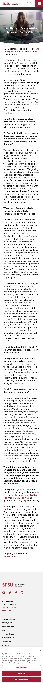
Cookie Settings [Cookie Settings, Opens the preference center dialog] (21, 671)
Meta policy (20, 498)
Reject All (21, 677)
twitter (12, 592)
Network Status (8, 638)
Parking (12, 610)
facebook (18, 592)
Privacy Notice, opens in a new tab (20, 666)
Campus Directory (9, 619)
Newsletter (6, 645)
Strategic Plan (7, 641)
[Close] (40, 653)
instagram (24, 592)
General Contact (8, 634)
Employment (7, 623)
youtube (3, 592)
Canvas (5, 630)
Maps (4, 610)
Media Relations (8, 627)
